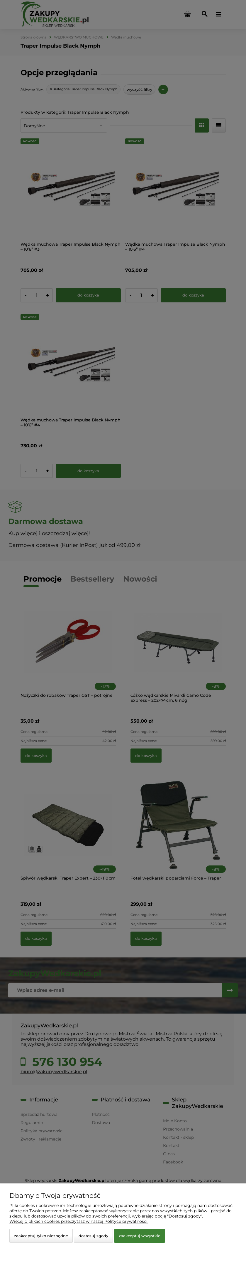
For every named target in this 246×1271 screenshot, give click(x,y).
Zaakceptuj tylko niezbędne (41, 1235)
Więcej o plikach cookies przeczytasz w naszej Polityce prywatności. (78, 1221)
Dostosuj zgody (93, 1235)
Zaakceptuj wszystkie (139, 1235)
